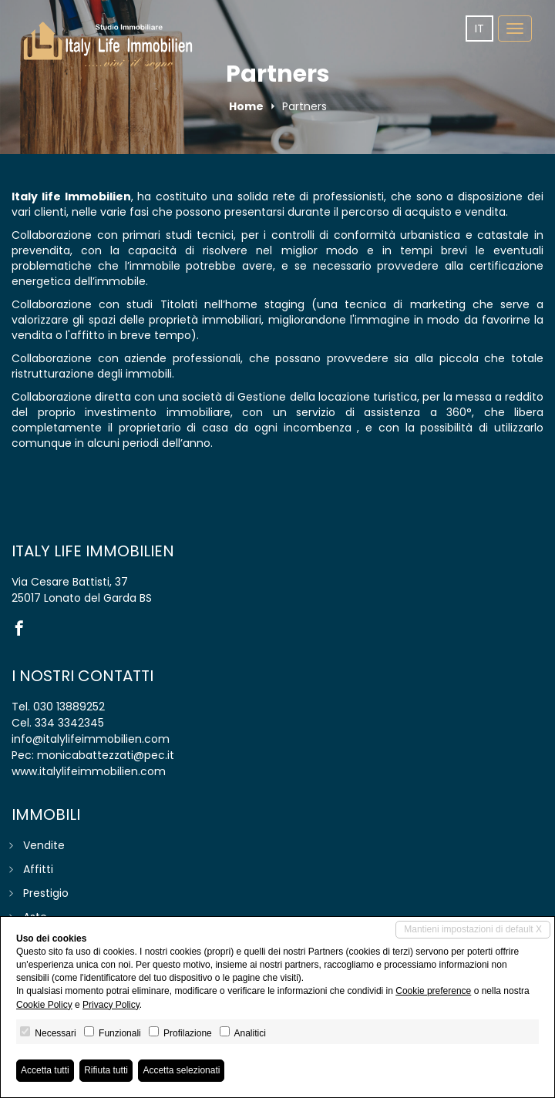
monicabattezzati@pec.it (105, 755)
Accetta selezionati (181, 1070)
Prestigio (46, 893)
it (479, 28)
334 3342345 (69, 722)
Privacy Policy (111, 1004)
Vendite (44, 845)
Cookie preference (433, 991)
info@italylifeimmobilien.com (91, 739)
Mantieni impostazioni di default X (473, 929)
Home (246, 106)
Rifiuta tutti (106, 1070)
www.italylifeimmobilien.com (89, 771)
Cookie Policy (44, 1004)
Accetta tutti (45, 1070)
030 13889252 (69, 706)
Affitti (38, 869)
